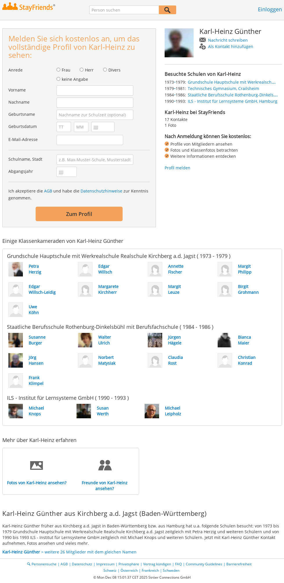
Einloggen (270, 9)
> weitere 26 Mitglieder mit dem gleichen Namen (69, 552)
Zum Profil (79, 213)
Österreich (129, 570)
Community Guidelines (204, 564)
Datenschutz (82, 564)
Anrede (15, 70)
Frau (66, 70)
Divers (114, 70)
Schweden (171, 570)
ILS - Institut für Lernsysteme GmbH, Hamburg (232, 101)
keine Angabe (75, 79)
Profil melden (177, 167)
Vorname (17, 90)
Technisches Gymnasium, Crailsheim (223, 88)
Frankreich (150, 570)
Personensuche (44, 564)
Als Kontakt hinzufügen (230, 46)
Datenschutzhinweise (101, 191)
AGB (48, 191)
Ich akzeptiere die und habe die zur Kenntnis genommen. (78, 194)
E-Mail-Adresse (23, 139)
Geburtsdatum (22, 126)
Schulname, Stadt (25, 159)
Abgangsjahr (20, 171)
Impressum (105, 564)
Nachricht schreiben (228, 40)
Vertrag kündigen (157, 564)
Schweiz (109, 570)
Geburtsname (21, 114)
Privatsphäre (129, 564)
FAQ (178, 564)
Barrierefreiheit (239, 564)
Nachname (19, 102)
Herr (89, 70)
